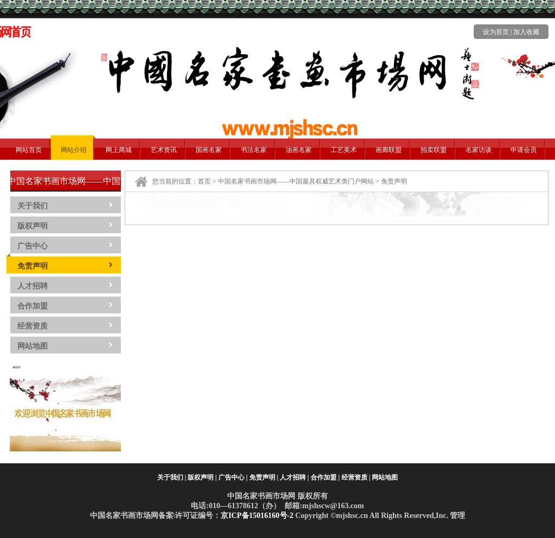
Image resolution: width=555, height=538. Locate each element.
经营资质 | (356, 477)
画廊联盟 (389, 150)
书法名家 (254, 150)
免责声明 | (264, 477)
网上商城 (119, 150)
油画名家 (299, 150)
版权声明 (32, 226)
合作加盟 (32, 306)
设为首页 (496, 32)
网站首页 (29, 150)
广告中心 (32, 246)
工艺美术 (344, 150)
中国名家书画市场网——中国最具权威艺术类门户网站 (296, 181)
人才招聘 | (294, 477)
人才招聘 (32, 286)
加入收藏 (526, 32)
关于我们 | (171, 477)
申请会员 (524, 150)
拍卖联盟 (434, 150)
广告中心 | (233, 477)
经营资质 (32, 326)
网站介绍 (74, 150)
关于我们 (32, 206)
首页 (204, 181)
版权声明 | (202, 477)
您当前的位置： (175, 181)
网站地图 (32, 346)
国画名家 (209, 150)
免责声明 (32, 266)
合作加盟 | (325, 477)
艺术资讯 (164, 150)
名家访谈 (479, 150)
